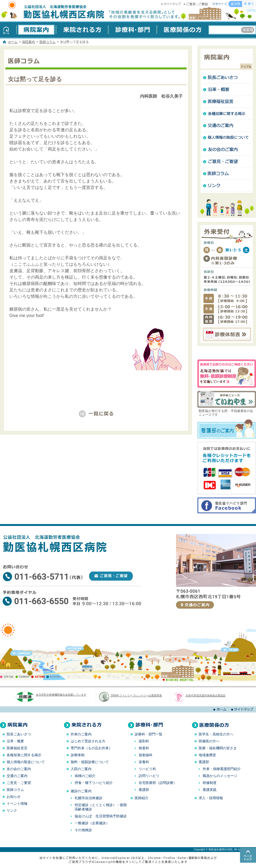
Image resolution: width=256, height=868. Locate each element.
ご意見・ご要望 (196, 4)
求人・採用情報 (211, 798)
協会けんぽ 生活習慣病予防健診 (101, 816)
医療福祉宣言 (226, 102)
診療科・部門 (132, 30)
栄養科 (144, 762)
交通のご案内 (226, 126)
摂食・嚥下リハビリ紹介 (94, 783)
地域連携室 (207, 755)
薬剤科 (144, 741)
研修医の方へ (209, 741)
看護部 (144, 790)
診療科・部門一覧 (148, 734)
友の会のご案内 (226, 150)
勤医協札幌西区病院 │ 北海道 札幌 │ (53, 10)
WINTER (53, 676)
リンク (226, 186)
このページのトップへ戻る (248, 855)
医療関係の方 (181, 30)
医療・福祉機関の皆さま (218, 748)
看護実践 (210, 790)
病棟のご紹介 (85, 776)
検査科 (144, 748)
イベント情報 (17, 804)
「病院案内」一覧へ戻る (96, 413)
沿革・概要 (226, 90)
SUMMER (22, 676)
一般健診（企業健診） (92, 823)
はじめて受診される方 (88, 741)
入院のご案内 (81, 769)
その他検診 (83, 830)
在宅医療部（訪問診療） (158, 783)
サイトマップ (171, 4)
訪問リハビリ (149, 776)
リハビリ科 (147, 769)
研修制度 (210, 783)
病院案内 (36, 30)
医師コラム (47, 42)
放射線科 (146, 755)
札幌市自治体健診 (88, 798)
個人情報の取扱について (226, 138)
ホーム (8, 30)
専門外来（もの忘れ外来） (91, 748)
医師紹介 (142, 798)
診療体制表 (226, 334)
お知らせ (14, 797)
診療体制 (78, 755)
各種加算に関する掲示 (226, 114)
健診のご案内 (81, 791)
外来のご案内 (81, 734)
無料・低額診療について (90, 762)
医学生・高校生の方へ (216, 734)
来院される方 (82, 30)
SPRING (7, 676)
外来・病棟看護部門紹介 (222, 769)
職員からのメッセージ (220, 776)
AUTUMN (38, 676)
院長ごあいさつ (226, 78)
